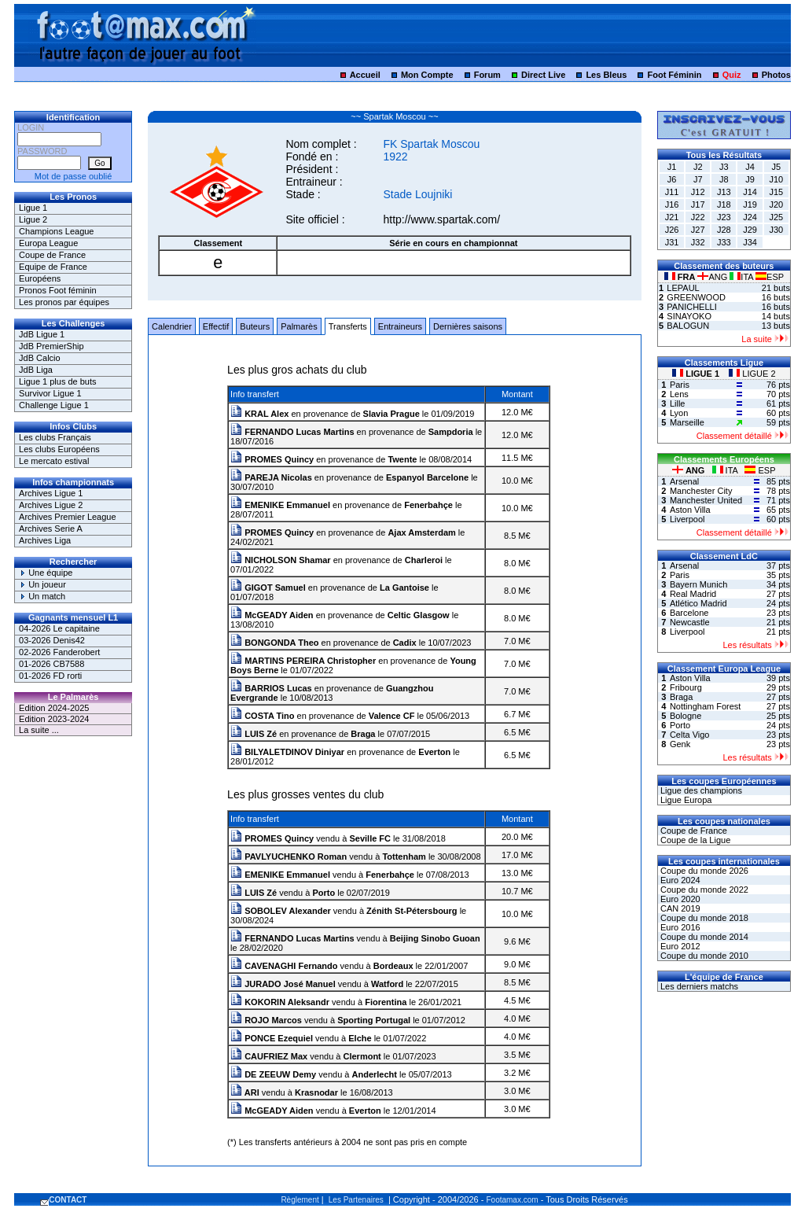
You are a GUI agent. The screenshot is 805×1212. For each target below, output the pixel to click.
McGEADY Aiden (271, 615)
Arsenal (684, 481)
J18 (724, 204)
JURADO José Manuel (283, 984)
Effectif (216, 326)
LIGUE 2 (752, 373)
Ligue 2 (33, 219)
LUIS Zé (253, 734)
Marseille (687, 422)
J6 (672, 179)
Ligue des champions (700, 790)
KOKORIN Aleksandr (279, 1002)
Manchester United (706, 500)
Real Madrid (693, 594)
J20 (776, 204)
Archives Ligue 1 (51, 493)
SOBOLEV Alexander (280, 910)
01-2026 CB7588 (51, 664)
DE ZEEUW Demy (273, 1074)
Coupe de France (52, 255)
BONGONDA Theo (274, 642)
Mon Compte (427, 74)
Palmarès (299, 326)
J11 (672, 192)
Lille (678, 403)
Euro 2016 (679, 927)
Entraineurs (400, 326)
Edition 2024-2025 (54, 708)
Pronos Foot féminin (57, 290)
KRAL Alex (259, 413)
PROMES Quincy (272, 459)
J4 (750, 166)
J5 (776, 166)
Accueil (365, 74)
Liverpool (687, 519)
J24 (750, 217)
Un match (42, 596)
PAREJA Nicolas (271, 477)
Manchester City (701, 490)
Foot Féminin (674, 74)
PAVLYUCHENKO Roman (288, 856)
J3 (724, 166)
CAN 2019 (679, 908)
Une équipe (45, 572)
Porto (680, 725)
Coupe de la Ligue (694, 840)
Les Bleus (606, 74)
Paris (679, 384)
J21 (672, 217)
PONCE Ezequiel (271, 1038)
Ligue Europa (685, 800)
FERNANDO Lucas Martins (292, 432)
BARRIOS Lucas (271, 688)
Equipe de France (53, 266)
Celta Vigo (690, 734)
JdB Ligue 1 (41, 334)
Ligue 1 (33, 207)
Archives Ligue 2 (51, 505)
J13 (724, 192)
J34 (750, 242)
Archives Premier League (67, 516)
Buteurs (255, 326)
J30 (776, 229)
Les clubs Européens (59, 449)
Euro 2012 (679, 946)
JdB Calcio (40, 358)
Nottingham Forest (705, 706)
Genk (680, 744)
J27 (698, 229)
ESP (769, 277)
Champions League (56, 231)
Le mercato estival (54, 461)
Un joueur (42, 584)
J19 (750, 204)
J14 (750, 192)
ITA (742, 277)
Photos (776, 74)
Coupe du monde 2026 (703, 870)
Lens (679, 394)
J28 (724, 229)
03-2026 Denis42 (52, 640)
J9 (750, 179)
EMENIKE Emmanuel (280, 505)
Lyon (679, 413)
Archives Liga (45, 540)
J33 (724, 242)
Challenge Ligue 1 (54, 405)
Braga (681, 697)
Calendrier (172, 326)
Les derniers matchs (698, 986)
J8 (724, 179)
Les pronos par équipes (64, 302)
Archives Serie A (51, 528)
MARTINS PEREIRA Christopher (303, 660)
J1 (672, 166)
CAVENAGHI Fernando (283, 966)
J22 (698, 217)
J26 (672, 229)
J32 (698, 242)
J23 (724, 217)
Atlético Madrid (698, 603)
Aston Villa (690, 509)
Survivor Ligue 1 (50, 393)
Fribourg (686, 687)
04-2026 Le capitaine (59, 628)
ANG (713, 277)
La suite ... (39, 730)
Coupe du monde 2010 (703, 955)
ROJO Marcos (266, 1020)
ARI (244, 1092)
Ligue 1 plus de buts (57, 381)
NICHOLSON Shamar (280, 560)
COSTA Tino (262, 715)
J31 (672, 242)
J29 (750, 229)
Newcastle (690, 622)
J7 (698, 179)
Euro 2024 (679, 880)
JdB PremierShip (51, 346)
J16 (672, 204)
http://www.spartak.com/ (441, 219)
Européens (40, 278)
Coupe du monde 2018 (703, 918)
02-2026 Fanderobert (59, 652)
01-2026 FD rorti (50, 675)
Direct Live (543, 74)
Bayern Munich (698, 584)
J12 (698, 192)
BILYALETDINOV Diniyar (287, 752)
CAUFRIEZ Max (268, 1056)
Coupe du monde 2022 (703, 889)
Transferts (348, 326)
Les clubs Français (55, 437)
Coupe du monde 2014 (703, 936)
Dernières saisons (467, 326)
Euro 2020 (679, 899)
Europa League (48, 243)
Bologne (685, 715)
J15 (776, 192)
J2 (698, 166)
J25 (776, 217)
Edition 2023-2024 (54, 719)
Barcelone (689, 612)
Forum (487, 74)
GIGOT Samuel (268, 587)
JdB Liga (36, 369)
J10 (776, 179)
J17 (698, 204)
